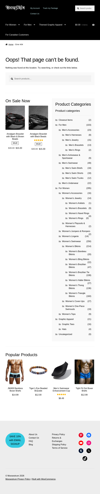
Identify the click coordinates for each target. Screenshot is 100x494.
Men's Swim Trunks (74, 178)
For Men (28, 25)
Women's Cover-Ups (75, 301)
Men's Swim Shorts (74, 173)
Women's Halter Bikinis (79, 280)
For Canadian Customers (17, 35)
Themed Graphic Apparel (50, 25)
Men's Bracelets (76, 145)
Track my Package (50, 8)
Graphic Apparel (66, 319)
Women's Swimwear (71, 241)
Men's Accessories (70, 130)
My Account (35, 8)
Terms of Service (59, 448)
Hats (64, 329)
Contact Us (34, 14)
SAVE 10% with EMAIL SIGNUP (15, 440)
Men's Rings (74, 150)
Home (10, 44)
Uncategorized (65, 334)
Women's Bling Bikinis (79, 259)
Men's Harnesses (73, 135)
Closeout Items (66, 120)
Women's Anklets (77, 203)
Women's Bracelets (78, 208)
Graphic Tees (68, 324)
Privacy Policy (58, 434)
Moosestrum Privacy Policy (17, 479)
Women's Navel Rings (79, 213)
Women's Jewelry (73, 198)
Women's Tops (69, 314)
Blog (31, 444)
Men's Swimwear (70, 163)
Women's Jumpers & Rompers (76, 231)
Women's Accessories (72, 193)
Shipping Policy (59, 444)
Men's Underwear (70, 183)
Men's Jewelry (72, 140)
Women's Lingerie (70, 236)
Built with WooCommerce (43, 479)
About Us (33, 434)
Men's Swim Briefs (73, 168)
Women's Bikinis (73, 246)
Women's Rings (76, 218)
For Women (10, 25)
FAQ (31, 441)
